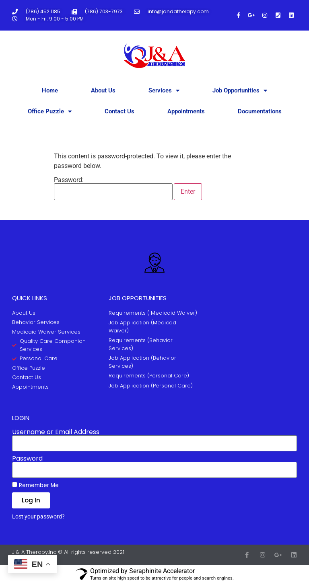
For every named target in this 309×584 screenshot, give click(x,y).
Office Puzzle (50, 112)
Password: (113, 188)
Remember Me (35, 485)
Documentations (260, 111)
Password (27, 458)
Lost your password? (38, 516)
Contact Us (119, 111)
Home (50, 90)
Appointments (186, 111)
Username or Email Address (55, 432)
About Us (103, 90)
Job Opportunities (239, 91)
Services (163, 91)
